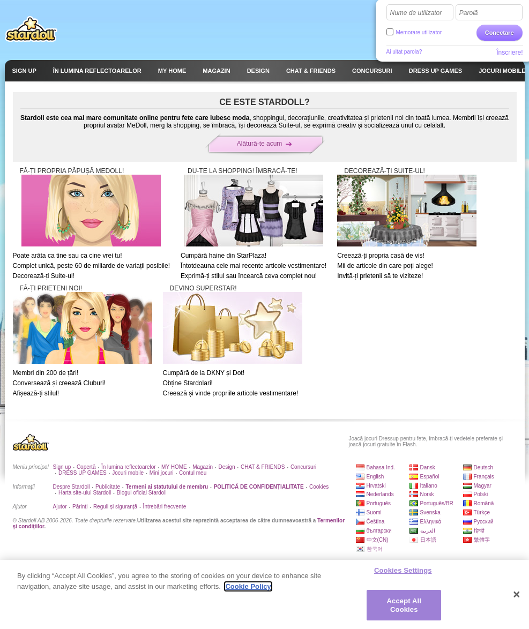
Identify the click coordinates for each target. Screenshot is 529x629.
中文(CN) (378, 540)
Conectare (499, 32)
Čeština (376, 522)
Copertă (86, 467)
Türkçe (482, 512)
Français (484, 477)
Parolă (468, 13)
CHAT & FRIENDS (263, 467)
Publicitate (107, 487)
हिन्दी (479, 531)
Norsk (427, 494)
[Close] (516, 599)
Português (379, 503)
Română (484, 503)
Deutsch (484, 467)
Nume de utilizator (416, 13)
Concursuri (303, 467)
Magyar (482, 486)
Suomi (374, 512)
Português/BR (436, 503)
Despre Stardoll (71, 487)
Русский (484, 522)
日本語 (428, 540)
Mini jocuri (162, 473)
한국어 (375, 549)
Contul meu (192, 473)
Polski (481, 494)
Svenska (430, 512)
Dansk (427, 467)
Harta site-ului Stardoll (84, 493)
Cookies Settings (403, 575)
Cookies (319, 487)
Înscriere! (509, 52)
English (375, 477)
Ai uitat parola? (404, 52)
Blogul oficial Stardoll (142, 493)
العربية (427, 531)
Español (429, 477)
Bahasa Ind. (381, 467)
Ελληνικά (431, 522)
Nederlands (380, 494)
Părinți (79, 507)
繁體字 (482, 540)
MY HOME (174, 467)
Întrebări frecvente (165, 507)
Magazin (202, 467)
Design (226, 467)
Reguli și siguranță (115, 507)
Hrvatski (376, 486)
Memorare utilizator (419, 32)
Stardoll (31, 29)
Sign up (62, 467)
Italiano (428, 486)
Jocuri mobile (128, 473)
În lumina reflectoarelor (128, 467)
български (379, 531)
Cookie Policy (248, 591)
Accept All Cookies (404, 609)
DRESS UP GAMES (82, 473)
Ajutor (60, 507)
